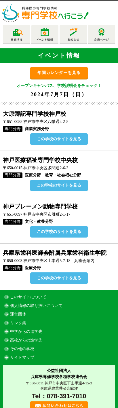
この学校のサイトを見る (59, 139)
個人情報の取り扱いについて (36, 305)
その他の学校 (22, 349)
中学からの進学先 (26, 331)
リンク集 (18, 323)
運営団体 (18, 314)
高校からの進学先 (26, 340)
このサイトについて (28, 297)
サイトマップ (22, 357)
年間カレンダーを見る (59, 73)
